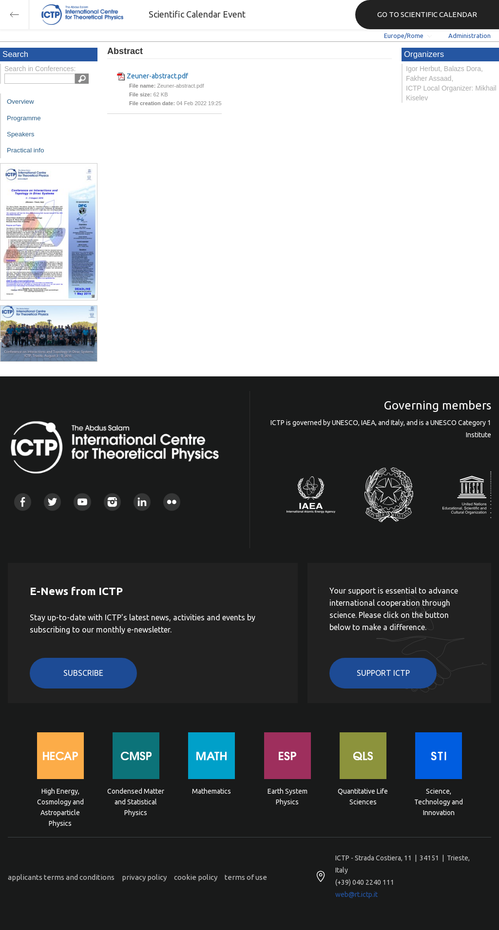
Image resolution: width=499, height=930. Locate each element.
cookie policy (195, 877)
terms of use (246, 877)
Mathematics (211, 791)
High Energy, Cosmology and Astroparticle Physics (60, 801)
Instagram (112, 501)
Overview (20, 101)
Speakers (20, 134)
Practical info (25, 150)
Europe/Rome (403, 35)
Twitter (52, 501)
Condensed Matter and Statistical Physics (135, 801)
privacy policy (144, 877)
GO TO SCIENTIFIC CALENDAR (427, 14)
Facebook (22, 501)
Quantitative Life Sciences (363, 796)
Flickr (171, 501)
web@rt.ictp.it (356, 894)
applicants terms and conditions (61, 877)
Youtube (82, 501)
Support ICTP (383, 673)
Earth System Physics (287, 796)
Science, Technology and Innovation (438, 801)
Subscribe (83, 673)
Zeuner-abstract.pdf (157, 76)
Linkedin (142, 501)
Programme (24, 118)
